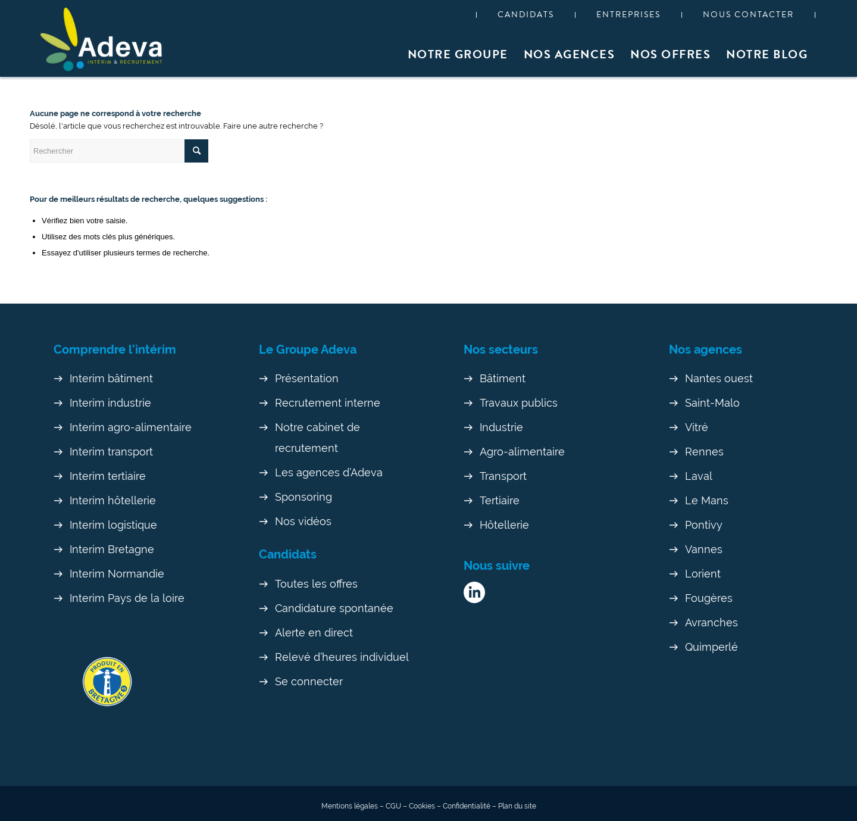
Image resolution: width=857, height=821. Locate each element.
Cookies (422, 806)
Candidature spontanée (334, 608)
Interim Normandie (117, 573)
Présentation (307, 378)
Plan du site (517, 806)
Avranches (711, 622)
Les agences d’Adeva (329, 472)
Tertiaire (500, 500)
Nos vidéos (303, 521)
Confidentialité (466, 806)
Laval (698, 476)
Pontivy (703, 525)
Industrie (501, 427)
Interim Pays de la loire (127, 598)
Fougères (709, 598)
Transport (503, 476)
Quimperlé (711, 647)
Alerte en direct (314, 632)
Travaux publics (519, 403)
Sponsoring (303, 497)
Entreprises (628, 14)
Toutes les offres (316, 583)
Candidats (526, 14)
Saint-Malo (712, 403)
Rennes (704, 451)
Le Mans (706, 500)
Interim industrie (110, 403)
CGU (393, 806)
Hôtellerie (504, 525)
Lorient (703, 573)
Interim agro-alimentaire (131, 427)
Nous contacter (748, 14)
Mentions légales (349, 806)
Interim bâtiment (111, 378)
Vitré (696, 427)
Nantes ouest (719, 378)
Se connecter (309, 681)
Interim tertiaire (108, 476)
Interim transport (111, 451)
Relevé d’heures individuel (342, 657)
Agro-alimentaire (522, 451)
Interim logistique (113, 525)
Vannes (703, 549)
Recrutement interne (327, 403)
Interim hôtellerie (113, 500)
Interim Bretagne (112, 549)
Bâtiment (503, 378)
